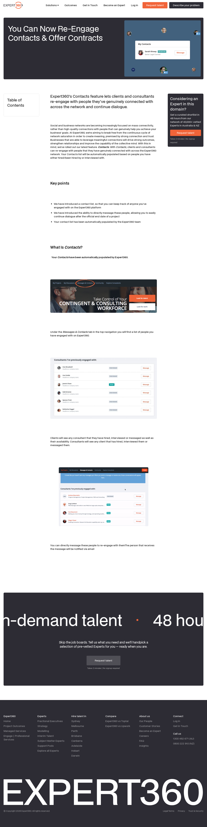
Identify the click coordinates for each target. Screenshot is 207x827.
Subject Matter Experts (50, 740)
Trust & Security (195, 811)
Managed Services (15, 731)
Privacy (181, 811)
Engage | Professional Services (17, 737)
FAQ (141, 740)
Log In (134, 5)
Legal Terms (168, 811)
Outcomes (70, 5)
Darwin (75, 755)
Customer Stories (149, 726)
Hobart (75, 750)
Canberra (76, 740)
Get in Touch (180, 726)
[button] (52, 5)
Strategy (42, 726)
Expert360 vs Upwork (117, 726)
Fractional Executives (50, 721)
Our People (145, 721)
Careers (144, 736)
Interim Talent (45, 736)
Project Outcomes (14, 726)
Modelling (43, 731)
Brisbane (76, 736)
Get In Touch (90, 5)
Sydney (75, 721)
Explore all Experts (48, 750)
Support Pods (45, 745)
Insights (143, 745)
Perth (74, 731)
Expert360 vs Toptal (116, 721)
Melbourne (77, 726)
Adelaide (76, 745)
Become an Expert (114, 5)
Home (7, 721)
